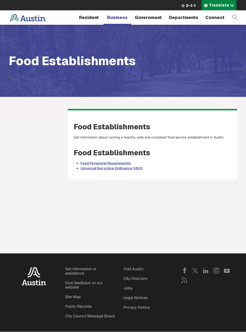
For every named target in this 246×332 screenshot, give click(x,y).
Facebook (184, 271)
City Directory (135, 278)
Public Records (78, 306)
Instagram (216, 271)
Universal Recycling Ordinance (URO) (111, 168)
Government (148, 17)
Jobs (127, 288)
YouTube (227, 271)
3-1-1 (191, 5)
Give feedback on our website (84, 285)
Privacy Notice (136, 307)
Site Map (73, 296)
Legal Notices (135, 297)
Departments (183, 17)
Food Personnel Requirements (105, 163)
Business (117, 17)
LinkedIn (206, 271)
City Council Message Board (90, 316)
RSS (184, 280)
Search (235, 17)
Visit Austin (133, 268)
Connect (214, 17)
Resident (89, 17)
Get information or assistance (81, 271)
